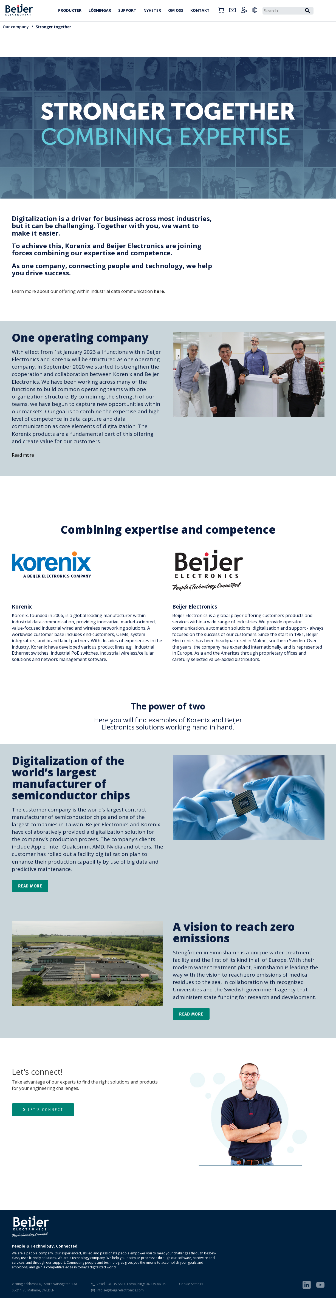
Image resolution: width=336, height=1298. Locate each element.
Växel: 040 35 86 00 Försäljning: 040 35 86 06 (131, 1284)
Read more (23, 455)
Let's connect (43, 1109)
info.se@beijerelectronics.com (120, 1290)
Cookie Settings (191, 1284)
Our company (16, 26)
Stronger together (53, 26)
